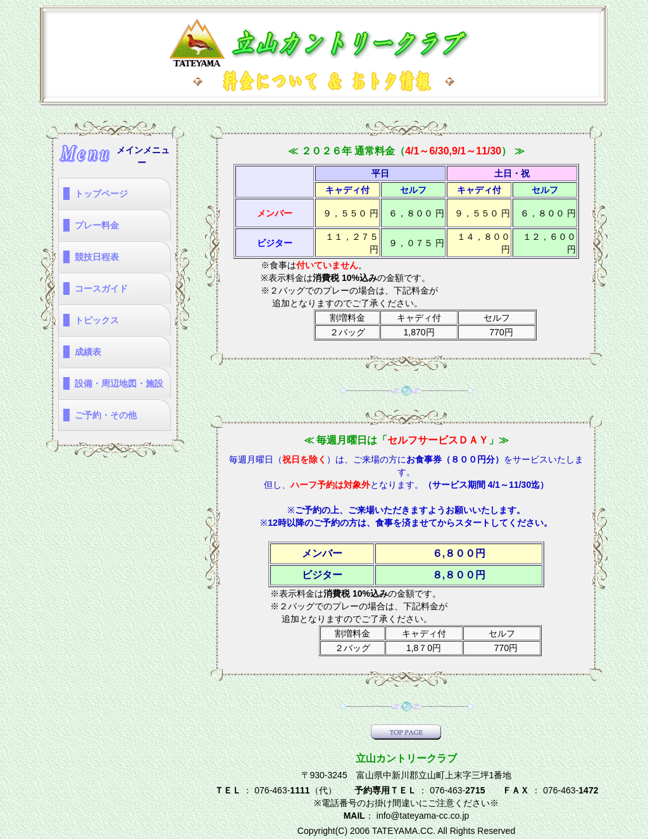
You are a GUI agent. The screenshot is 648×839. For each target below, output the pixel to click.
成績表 (88, 352)
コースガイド (101, 288)
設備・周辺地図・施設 (119, 383)
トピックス (97, 320)
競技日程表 (97, 257)
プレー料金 (97, 225)
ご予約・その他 (106, 415)
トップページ (101, 194)
